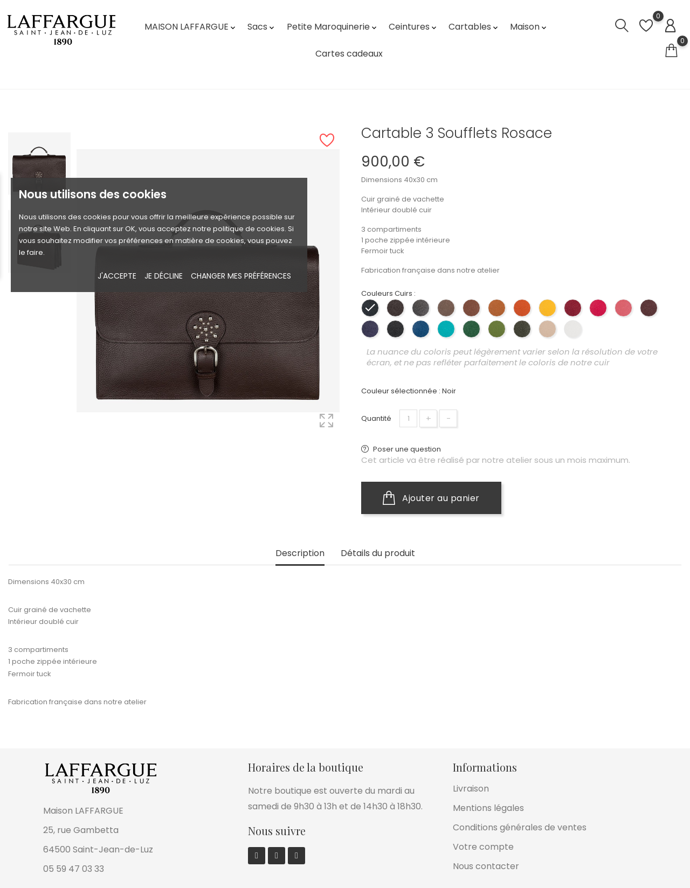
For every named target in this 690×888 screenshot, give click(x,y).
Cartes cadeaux (349, 53)
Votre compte (483, 847)
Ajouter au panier (431, 498)
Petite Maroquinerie (332, 26)
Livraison (471, 788)
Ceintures (413, 26)
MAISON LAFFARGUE (190, 26)
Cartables (474, 26)
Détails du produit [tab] (378, 553)
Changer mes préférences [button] (241, 275)
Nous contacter (486, 866)
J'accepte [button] (117, 275)
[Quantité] (408, 418)
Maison (529, 26)
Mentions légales (488, 808)
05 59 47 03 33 (73, 869)
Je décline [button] (163, 275)
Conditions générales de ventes (519, 827)
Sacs (261, 26)
